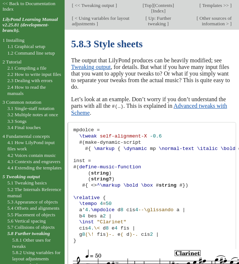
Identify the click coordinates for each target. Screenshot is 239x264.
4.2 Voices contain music (31, 155)
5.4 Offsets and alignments (33, 208)
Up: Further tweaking (159, 20)
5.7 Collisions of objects (31, 227)
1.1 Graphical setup (26, 46)
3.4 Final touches (24, 127)
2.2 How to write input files (34, 74)
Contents (163, 5)
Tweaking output (91, 67)
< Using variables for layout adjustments (101, 20)
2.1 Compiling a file (27, 68)
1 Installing (14, 40)
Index (158, 11)
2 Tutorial (12, 62)
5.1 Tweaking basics (27, 183)
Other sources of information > (215, 20)
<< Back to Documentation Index (29, 6)
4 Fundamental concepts (26, 136)
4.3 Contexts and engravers (33, 161)
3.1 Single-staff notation (30, 108)
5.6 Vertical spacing (26, 221)
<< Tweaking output (94, 5)
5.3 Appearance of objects (32, 202)
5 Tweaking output (21, 176)
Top (148, 5)
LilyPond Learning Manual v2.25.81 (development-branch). (30, 24)
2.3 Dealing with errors (29, 80)
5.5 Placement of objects (31, 214)
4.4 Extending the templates (34, 167)
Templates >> (215, 5)
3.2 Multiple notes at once (32, 114)
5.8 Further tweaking (28, 233)
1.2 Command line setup (31, 53)
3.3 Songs (16, 121)
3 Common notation (22, 102)
